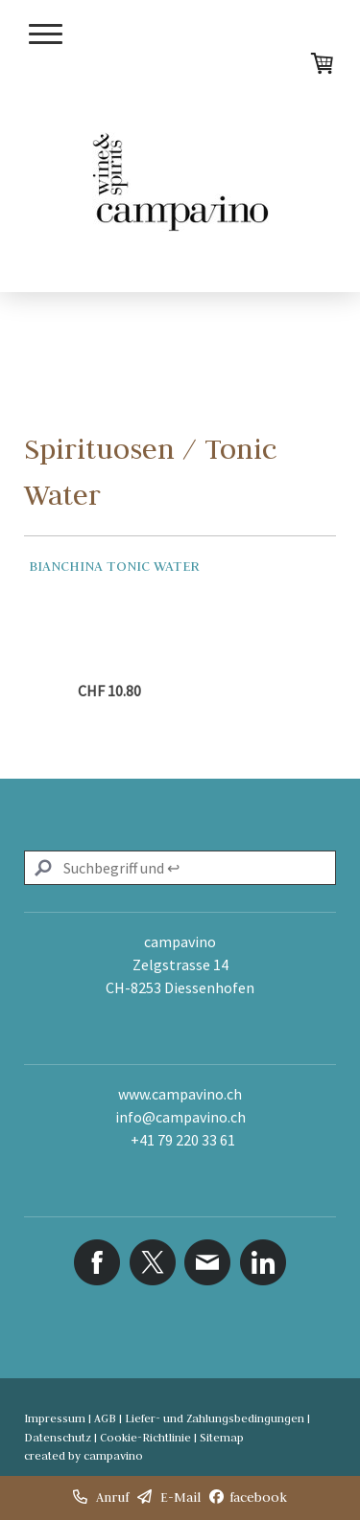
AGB (105, 1418)
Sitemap (222, 1437)
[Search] (180, 868)
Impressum (54, 1418)
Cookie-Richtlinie (145, 1437)
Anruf (112, 1497)
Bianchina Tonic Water (114, 566)
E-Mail (180, 1497)
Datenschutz (57, 1437)
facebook (258, 1497)
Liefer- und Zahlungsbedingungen (214, 1418)
